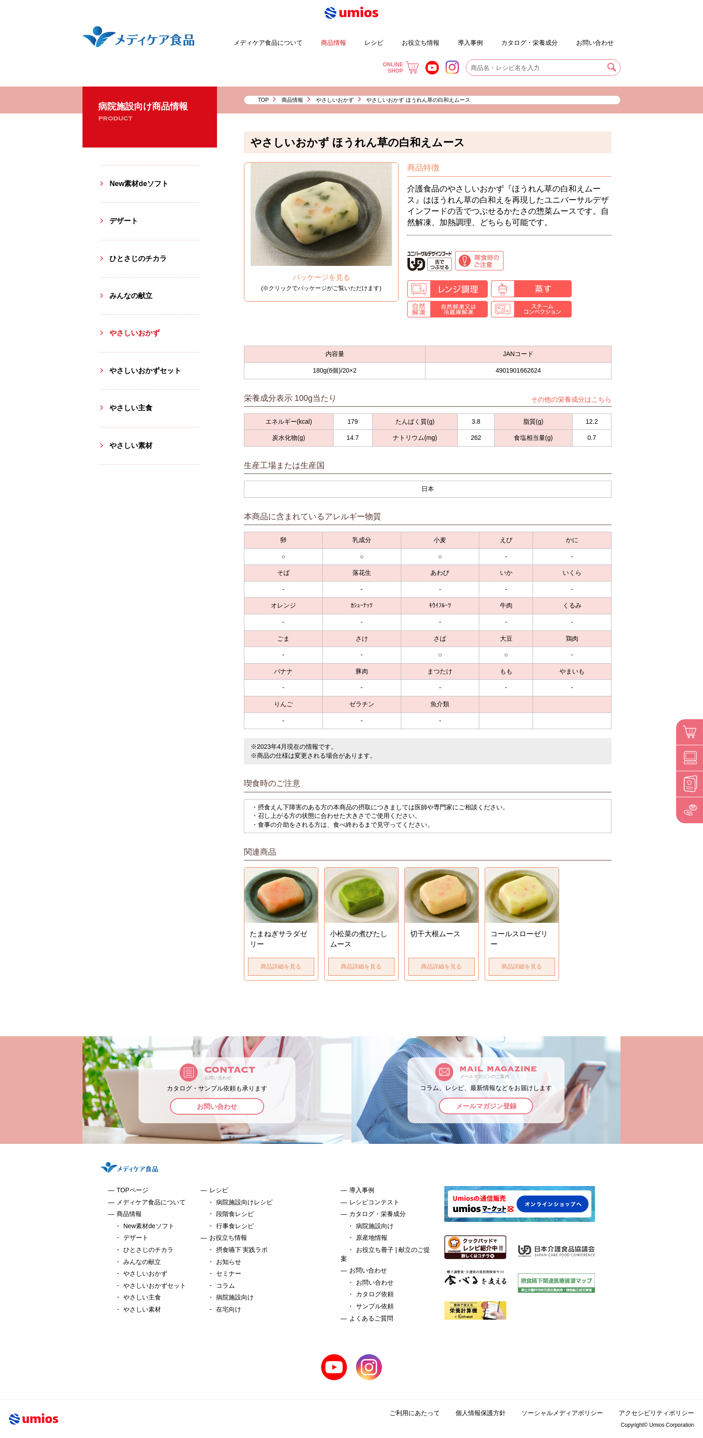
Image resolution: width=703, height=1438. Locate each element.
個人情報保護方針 (481, 1412)
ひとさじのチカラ (138, 258)
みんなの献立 (130, 296)
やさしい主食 (130, 408)
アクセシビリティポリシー (656, 1412)
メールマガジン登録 (486, 1106)
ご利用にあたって (415, 1412)
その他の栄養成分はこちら (571, 399)
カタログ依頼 (375, 1294)
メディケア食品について (268, 42)
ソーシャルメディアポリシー (562, 1412)
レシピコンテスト (374, 1202)
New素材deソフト (139, 183)
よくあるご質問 (568, 38)
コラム (225, 1285)
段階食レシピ (235, 1213)
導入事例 (470, 42)
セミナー (228, 1273)
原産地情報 (371, 1237)
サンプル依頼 (375, 1306)
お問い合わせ (595, 42)
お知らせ (228, 1261)
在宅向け (228, 1309)
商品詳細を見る (280, 966)
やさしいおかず (335, 100)
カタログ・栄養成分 (529, 42)
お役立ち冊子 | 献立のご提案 (494, 38)
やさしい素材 (130, 445)
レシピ (374, 42)
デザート (207, 38)
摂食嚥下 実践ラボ (242, 1249)
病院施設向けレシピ (244, 1202)
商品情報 (333, 42)
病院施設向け (235, 1297)
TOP (263, 100)
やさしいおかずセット (145, 370)
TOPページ (132, 1190)
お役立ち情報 (420, 42)
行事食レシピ (235, 1225)
